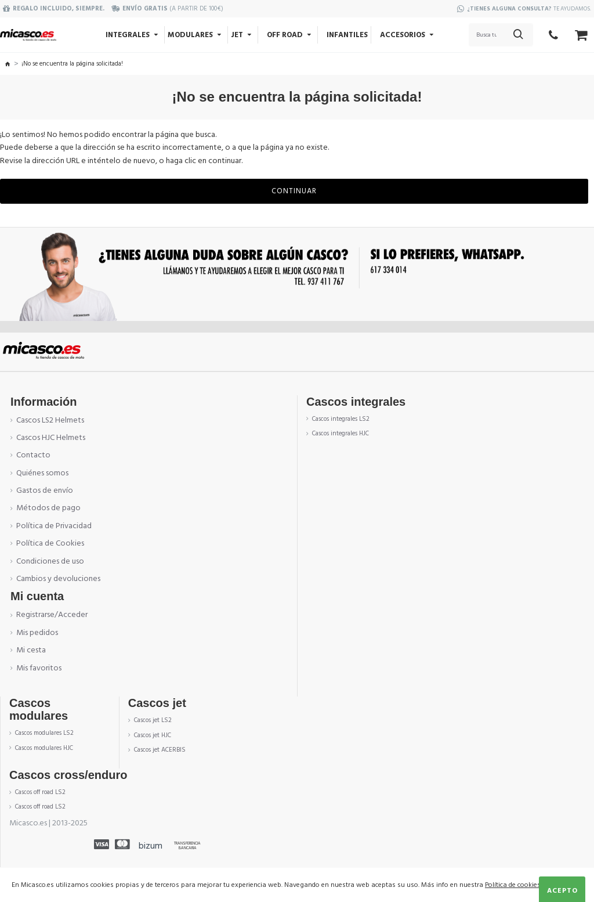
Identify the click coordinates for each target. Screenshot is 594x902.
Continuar (294, 191)
